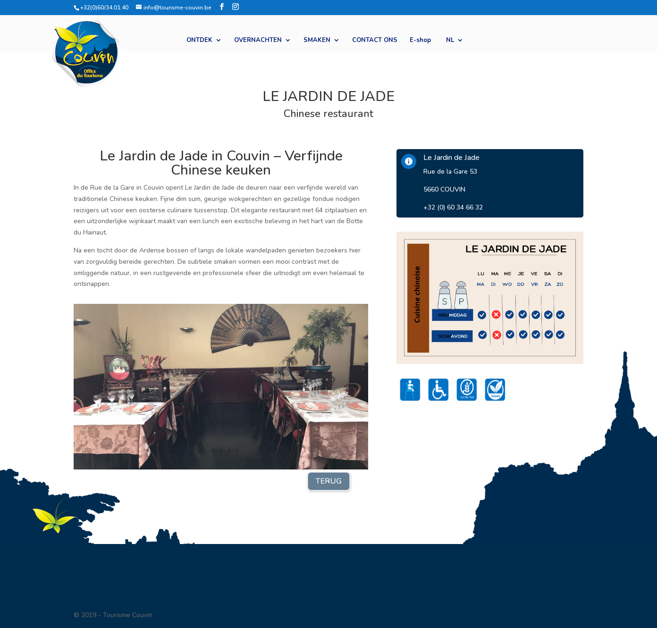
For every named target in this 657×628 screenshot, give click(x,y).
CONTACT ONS (374, 40)
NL (450, 40)
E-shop (420, 40)
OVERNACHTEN (258, 40)
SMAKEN (316, 40)
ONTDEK (199, 40)
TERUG (328, 481)
